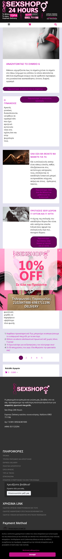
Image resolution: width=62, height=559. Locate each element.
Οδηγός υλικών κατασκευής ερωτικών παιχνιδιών (24, 515)
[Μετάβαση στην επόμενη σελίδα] (47, 358)
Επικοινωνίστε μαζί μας (18, 493)
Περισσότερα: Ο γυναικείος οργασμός (39, 99)
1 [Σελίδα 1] (20, 357)
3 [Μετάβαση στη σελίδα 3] (31, 357)
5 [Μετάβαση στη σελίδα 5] (41, 357)
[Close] (59, 251)
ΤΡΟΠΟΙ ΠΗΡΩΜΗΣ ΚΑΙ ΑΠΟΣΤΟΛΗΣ (17, 459)
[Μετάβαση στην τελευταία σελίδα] (53, 358)
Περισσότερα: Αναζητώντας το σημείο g (25, 89)
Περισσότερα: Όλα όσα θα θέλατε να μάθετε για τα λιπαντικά (44, 193)
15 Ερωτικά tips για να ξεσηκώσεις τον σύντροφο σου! (30, 344)
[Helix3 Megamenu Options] (9, 24)
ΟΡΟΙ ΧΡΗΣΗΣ (8, 469)
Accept (32, 554)
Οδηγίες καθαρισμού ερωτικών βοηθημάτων (23, 511)
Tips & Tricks (8, 473)
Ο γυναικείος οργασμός (10, 103)
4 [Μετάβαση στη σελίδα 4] (36, 357)
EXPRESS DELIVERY (10, 462)
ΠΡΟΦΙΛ (6, 455)
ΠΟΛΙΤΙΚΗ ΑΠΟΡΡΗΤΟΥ (12, 466)
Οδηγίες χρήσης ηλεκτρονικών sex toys (20, 508)
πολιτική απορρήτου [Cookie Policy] (31, 550)
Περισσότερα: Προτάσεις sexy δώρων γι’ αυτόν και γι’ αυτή (44, 242)
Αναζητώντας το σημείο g (23, 63)
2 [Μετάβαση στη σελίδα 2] (26, 357)
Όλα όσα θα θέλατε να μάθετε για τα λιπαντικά (43, 156)
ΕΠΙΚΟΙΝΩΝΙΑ (8, 476)
